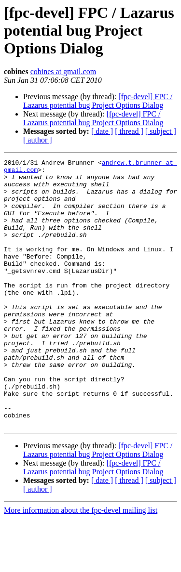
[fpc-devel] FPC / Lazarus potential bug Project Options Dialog (97, 100)
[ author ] (37, 140)
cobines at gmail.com (63, 71)
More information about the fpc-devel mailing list (80, 563)
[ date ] (102, 131)
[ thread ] (129, 131)
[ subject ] (160, 131)
